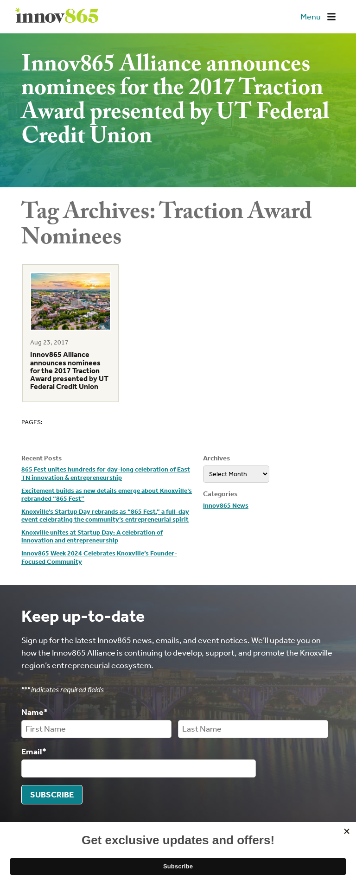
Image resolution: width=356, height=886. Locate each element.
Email (33, 751)
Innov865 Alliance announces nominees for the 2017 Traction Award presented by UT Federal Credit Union (69, 370)
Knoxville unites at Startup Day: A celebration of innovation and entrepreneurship (92, 537)
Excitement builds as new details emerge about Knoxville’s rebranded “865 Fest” (106, 495)
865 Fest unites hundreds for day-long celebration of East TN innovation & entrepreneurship (105, 473)
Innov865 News (225, 506)
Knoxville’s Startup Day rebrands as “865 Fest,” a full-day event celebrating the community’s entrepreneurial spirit (105, 516)
